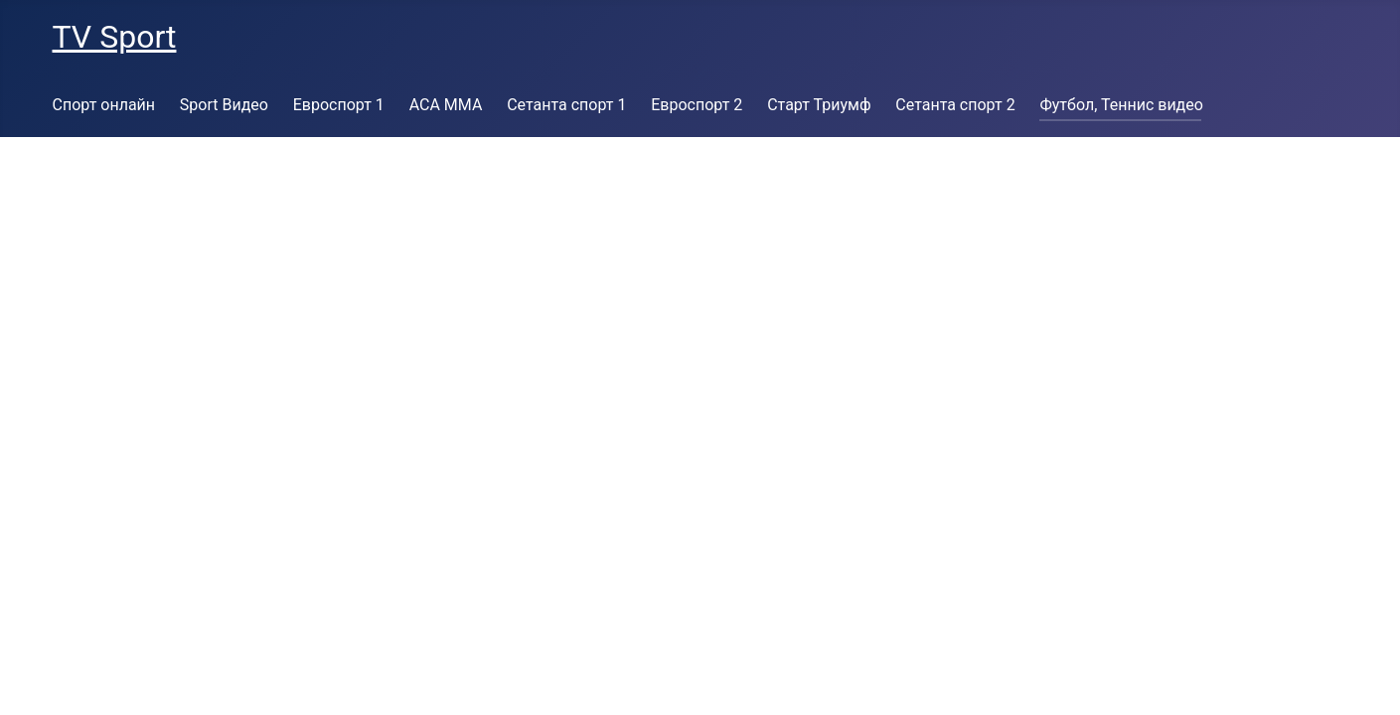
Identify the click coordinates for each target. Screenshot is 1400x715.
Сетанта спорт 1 (566, 104)
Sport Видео (224, 104)
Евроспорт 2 (696, 104)
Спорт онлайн (104, 104)
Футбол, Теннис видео (1120, 104)
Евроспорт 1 (339, 104)
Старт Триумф (818, 104)
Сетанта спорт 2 (954, 104)
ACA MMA (446, 104)
